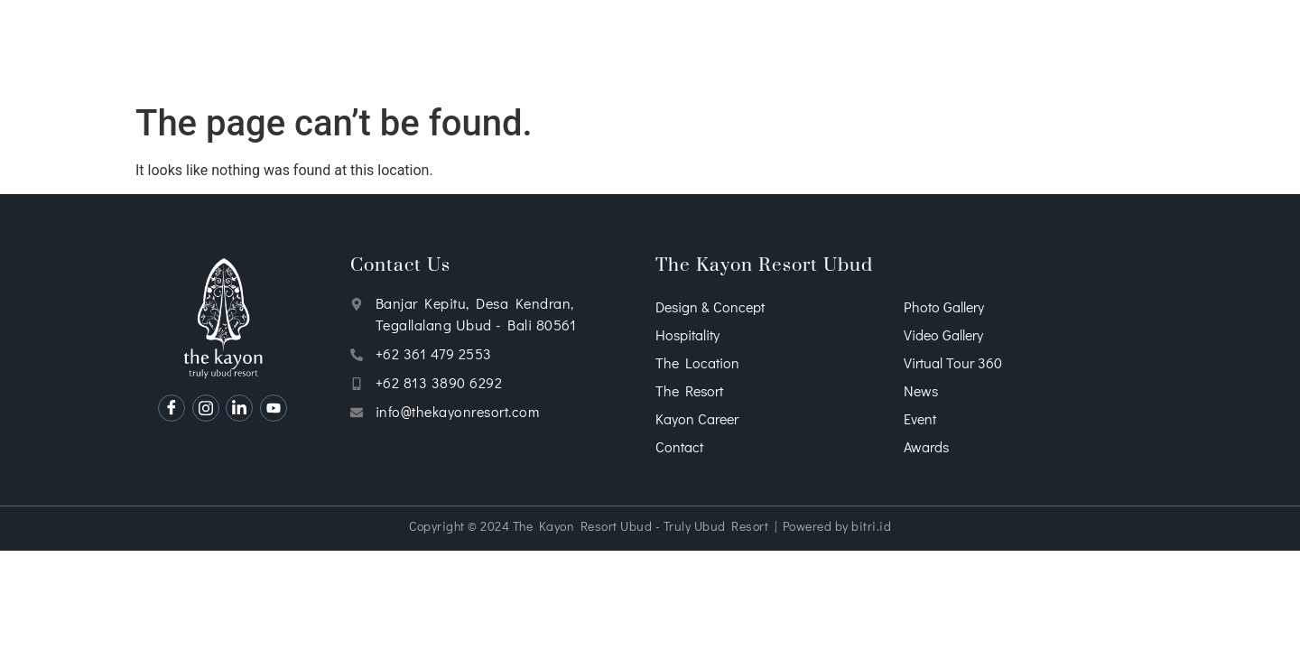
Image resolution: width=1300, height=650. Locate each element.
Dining (579, 48)
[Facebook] (171, 408)
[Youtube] (273, 408)
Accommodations (472, 48)
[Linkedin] (239, 408)
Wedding (852, 47)
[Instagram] (205, 408)
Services (357, 48)
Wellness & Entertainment (717, 48)
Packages (927, 48)
